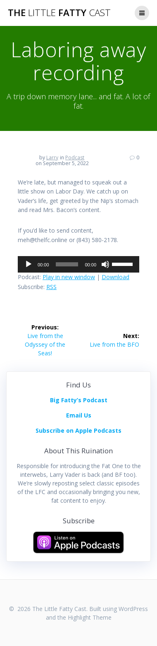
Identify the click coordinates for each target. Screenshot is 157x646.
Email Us (78, 415)
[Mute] (105, 264)
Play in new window (69, 277)
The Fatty (59, 12)
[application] (78, 264)
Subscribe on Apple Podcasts (78, 430)
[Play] (28, 264)
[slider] (67, 264)
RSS (51, 287)
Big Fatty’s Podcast (78, 400)
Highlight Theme (90, 617)
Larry (52, 157)
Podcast (74, 157)
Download (115, 277)
